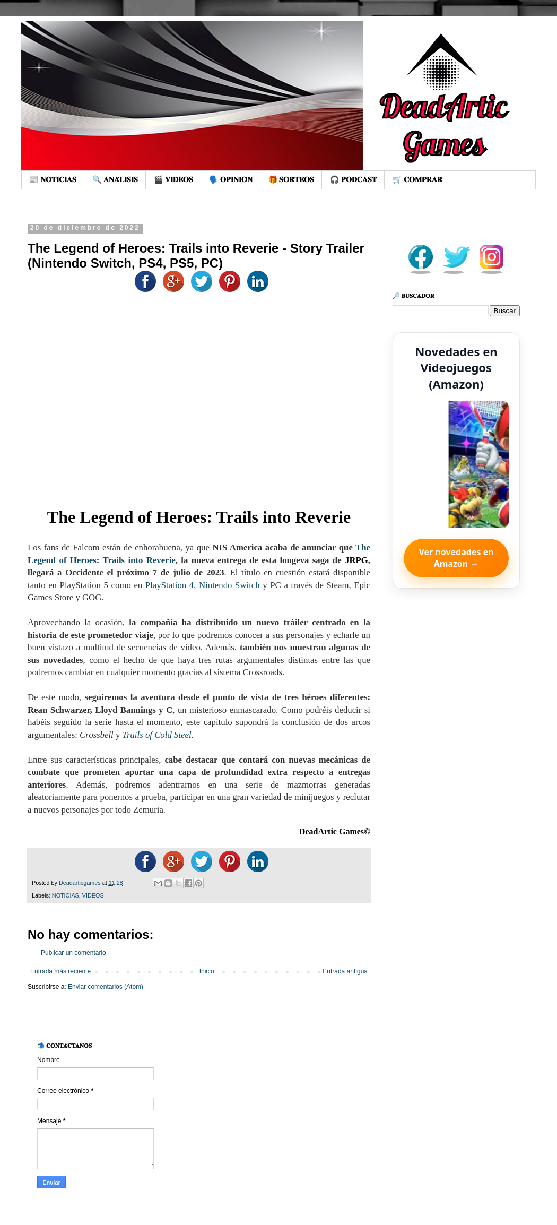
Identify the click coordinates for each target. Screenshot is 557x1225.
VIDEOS (93, 895)
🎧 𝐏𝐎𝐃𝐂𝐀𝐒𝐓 (353, 179)
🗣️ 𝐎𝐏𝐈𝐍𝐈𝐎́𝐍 (231, 179)
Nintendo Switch (229, 585)
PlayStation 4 (169, 585)
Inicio (206, 971)
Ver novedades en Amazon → (456, 558)
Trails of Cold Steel (157, 735)
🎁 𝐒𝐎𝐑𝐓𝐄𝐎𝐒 (291, 179)
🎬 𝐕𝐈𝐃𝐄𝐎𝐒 (173, 179)
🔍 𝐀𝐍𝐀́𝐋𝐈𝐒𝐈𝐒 (115, 179)
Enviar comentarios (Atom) (105, 986)
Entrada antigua (345, 971)
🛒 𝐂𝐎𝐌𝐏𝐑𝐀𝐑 (417, 179)
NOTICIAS (65, 895)
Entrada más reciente (60, 971)
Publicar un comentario (73, 952)
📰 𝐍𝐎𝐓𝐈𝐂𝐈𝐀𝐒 (52, 179)
